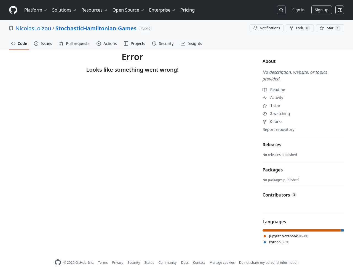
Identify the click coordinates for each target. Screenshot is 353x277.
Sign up (321, 9)
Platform (36, 10)
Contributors (280, 195)
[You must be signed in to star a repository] (330, 28)
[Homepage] (13, 10)
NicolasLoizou (33, 28)
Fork (299, 28)
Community (168, 262)
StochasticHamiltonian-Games (96, 28)
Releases (272, 145)
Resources (94, 10)
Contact (199, 262)
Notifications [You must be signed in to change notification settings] (266, 28)
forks (273, 121)
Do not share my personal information (269, 262)
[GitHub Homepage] (58, 262)
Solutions (64, 10)
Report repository (278, 129)
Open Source (129, 10)
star (271, 105)
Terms (103, 262)
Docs (185, 262)
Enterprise (162, 10)
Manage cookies (221, 262)
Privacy (117, 262)
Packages (273, 170)
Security (134, 262)
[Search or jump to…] (281, 10)
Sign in (298, 9)
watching (276, 113)
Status (149, 262)
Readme (274, 89)
